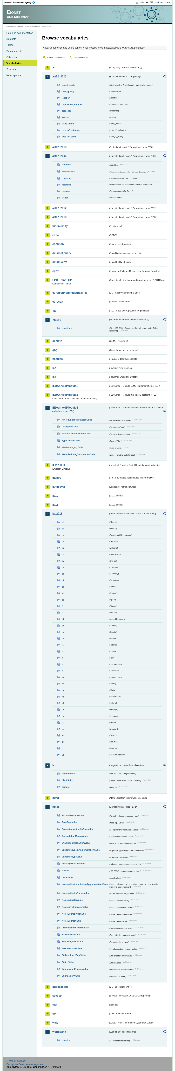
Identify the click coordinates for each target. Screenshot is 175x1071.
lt (62, 670)
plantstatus (67, 780)
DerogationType (70, 426)
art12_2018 (59, 147)
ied (54, 376)
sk (63, 742)
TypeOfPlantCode (71, 440)
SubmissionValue (71, 976)
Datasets (11, 39)
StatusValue (68, 962)
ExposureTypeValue (72, 856)
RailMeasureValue (71, 934)
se (63, 729)
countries (67, 178)
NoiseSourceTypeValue (74, 914)
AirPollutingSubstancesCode (77, 419)
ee (63, 587)
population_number (72, 104)
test (54, 1004)
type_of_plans (69, 136)
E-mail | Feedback (16, 1061)
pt (63, 709)
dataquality (59, 262)
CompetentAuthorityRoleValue (77, 829)
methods (66, 184)
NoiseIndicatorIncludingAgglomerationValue (85, 884)
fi (62, 606)
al (63, 522)
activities (66, 164)
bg (63, 548)
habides (57, 358)
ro (63, 716)
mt (63, 690)
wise (55, 1022)
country (66, 1040)
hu (63, 638)
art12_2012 (59, 76)
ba (63, 535)
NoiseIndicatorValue (72, 900)
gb (63, 619)
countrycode (68, 85)
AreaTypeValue (69, 822)
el (63, 593)
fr (62, 612)
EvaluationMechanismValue (76, 843)
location (66, 98)
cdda (55, 235)
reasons (66, 191)
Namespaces (13, 75)
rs (63, 722)
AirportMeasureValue (73, 815)
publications (60, 986)
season (65, 117)
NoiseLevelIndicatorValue (75, 907)
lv (63, 683)
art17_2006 (59, 156)
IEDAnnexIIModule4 (65, 407)
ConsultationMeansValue (75, 836)
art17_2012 (59, 208)
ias (54, 368)
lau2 (55, 504)
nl (63, 696)
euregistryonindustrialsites (69, 292)
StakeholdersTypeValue (74, 955)
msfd (55, 797)
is (63, 651)
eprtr (55, 271)
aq (54, 67)
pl (63, 703)
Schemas (11, 57)
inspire (56, 477)
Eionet (20, 27)
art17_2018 (59, 217)
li (62, 664)
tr (62, 748)
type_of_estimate (71, 130)
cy (63, 561)
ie (63, 645)
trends (65, 197)
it (62, 658)
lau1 (55, 495)
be (63, 541)
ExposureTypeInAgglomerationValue (81, 850)
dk (63, 580)
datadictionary (61, 253)
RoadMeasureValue (72, 948)
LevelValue (67, 877)
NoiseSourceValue (71, 921)
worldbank (59, 1031)
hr (63, 632)
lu (63, 677)
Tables (10, 45)
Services (11, 69)
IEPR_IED (58, 465)
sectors (66, 787)
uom (55, 1013)
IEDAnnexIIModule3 (65, 394)
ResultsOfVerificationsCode (76, 433)
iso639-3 (66, 870)
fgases (56, 319)
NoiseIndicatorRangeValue (75, 893)
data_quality (68, 91)
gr (63, 625)
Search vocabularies (56, 58)
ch (63, 554)
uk (63, 755)
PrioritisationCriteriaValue (75, 927)
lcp (54, 765)
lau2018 (57, 513)
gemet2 (57, 341)
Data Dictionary (32, 27)
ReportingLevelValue (72, 941)
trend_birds (68, 123)
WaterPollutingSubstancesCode (78, 454)
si (63, 735)
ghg (54, 350)
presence (66, 111)
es (63, 599)
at (63, 528)
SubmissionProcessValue (75, 969)
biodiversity (60, 226)
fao (54, 310)
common (58, 244)
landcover (58, 486)
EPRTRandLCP (62, 280)
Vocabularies (14, 63)
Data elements (14, 51)
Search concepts (80, 58)
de (63, 574)
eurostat (57, 301)
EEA (20, 2)
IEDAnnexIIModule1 (65, 385)
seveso (57, 995)
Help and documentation (19, 33)
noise (55, 806)
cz (63, 567)
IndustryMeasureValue (73, 863)
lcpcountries (68, 773)
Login (141, 2)
